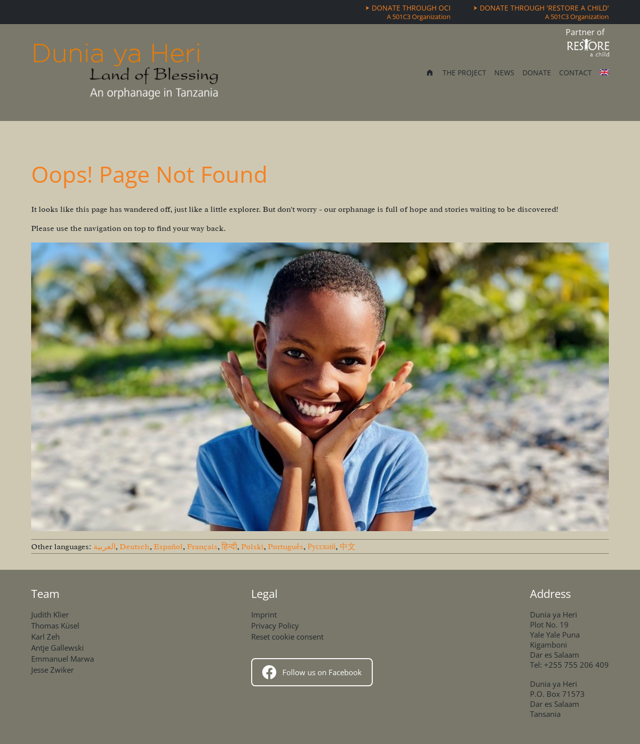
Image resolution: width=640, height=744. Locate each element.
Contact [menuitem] (575, 72)
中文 (348, 547)
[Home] (126, 72)
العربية (104, 547)
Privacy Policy (275, 626)
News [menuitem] (504, 72)
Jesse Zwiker (52, 670)
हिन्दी (229, 547)
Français (202, 547)
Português (285, 547)
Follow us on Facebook (312, 672)
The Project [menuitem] (464, 72)
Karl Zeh (45, 637)
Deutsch (135, 547)
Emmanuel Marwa (62, 659)
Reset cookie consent (287, 637)
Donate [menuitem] (536, 72)
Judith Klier (50, 614)
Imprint (264, 614)
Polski (252, 547)
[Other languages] (604, 72)
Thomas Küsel (55, 626)
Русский (321, 547)
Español (168, 547)
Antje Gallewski (57, 648)
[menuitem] (430, 73)
